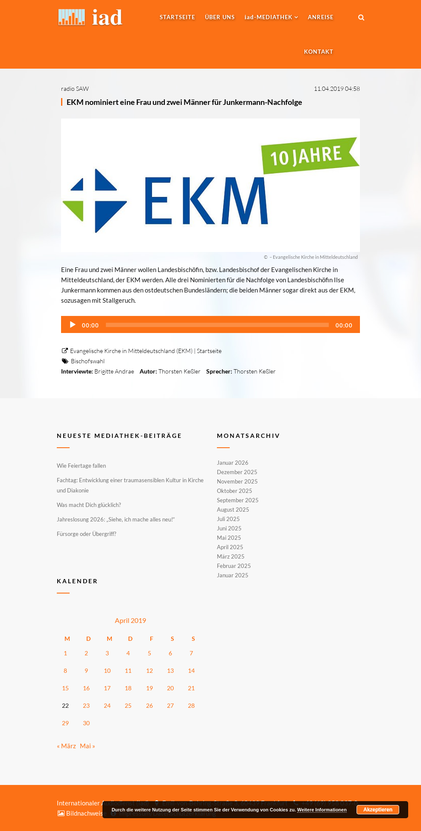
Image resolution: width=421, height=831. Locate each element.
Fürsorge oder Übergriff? (86, 533)
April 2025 (230, 547)
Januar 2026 (233, 463)
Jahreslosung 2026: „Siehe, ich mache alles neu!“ (116, 519)
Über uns (220, 17)
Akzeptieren (377, 810)
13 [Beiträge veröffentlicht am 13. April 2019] (170, 670)
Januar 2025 (233, 575)
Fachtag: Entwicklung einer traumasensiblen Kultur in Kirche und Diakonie (130, 485)
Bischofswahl (88, 361)
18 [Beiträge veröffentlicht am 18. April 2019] (128, 688)
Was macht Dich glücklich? (89, 504)
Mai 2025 (229, 537)
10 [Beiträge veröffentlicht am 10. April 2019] (107, 670)
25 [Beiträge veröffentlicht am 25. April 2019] (128, 705)
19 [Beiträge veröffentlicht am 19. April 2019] (149, 688)
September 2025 (238, 500)
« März (66, 746)
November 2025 (237, 481)
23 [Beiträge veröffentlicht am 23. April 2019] (86, 705)
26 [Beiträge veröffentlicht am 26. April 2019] (149, 705)
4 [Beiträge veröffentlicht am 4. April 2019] (128, 653)
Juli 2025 (228, 518)
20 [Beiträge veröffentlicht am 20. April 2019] (170, 688)
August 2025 (233, 509)
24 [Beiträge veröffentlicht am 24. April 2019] (107, 705)
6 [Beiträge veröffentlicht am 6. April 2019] (170, 653)
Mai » (87, 746)
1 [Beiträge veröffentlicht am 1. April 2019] (65, 653)
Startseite (177, 17)
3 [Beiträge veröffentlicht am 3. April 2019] (107, 653)
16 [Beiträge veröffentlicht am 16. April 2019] (86, 688)
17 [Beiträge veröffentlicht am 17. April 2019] (107, 688)
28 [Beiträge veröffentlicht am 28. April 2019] (191, 705)
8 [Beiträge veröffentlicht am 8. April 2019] (65, 670)
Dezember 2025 (237, 472)
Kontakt (318, 51)
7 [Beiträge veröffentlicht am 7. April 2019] (191, 653)
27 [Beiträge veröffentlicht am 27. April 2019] (170, 705)
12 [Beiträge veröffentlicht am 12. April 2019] (149, 670)
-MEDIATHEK (268, 17)
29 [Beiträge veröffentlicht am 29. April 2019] (65, 723)
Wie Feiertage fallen (81, 465)
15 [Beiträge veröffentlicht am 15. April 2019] (65, 688)
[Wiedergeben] (72, 325)
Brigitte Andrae (114, 371)
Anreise (320, 17)
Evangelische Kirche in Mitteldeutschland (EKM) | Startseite (141, 350)
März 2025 (231, 556)
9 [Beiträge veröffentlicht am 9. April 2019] (86, 670)
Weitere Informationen (322, 809)
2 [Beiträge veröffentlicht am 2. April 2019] (86, 653)
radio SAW (75, 88)
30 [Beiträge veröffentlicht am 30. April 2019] (86, 723)
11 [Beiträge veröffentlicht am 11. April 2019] (128, 670)
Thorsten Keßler (179, 371)
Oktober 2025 (234, 490)
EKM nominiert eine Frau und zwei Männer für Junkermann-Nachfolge (184, 102)
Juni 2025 (229, 528)
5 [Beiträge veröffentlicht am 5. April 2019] (149, 653)
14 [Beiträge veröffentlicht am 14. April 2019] (191, 670)
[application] (210, 324)
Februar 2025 (234, 565)
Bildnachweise (82, 813)
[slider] (217, 325)
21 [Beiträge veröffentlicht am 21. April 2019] (191, 688)
